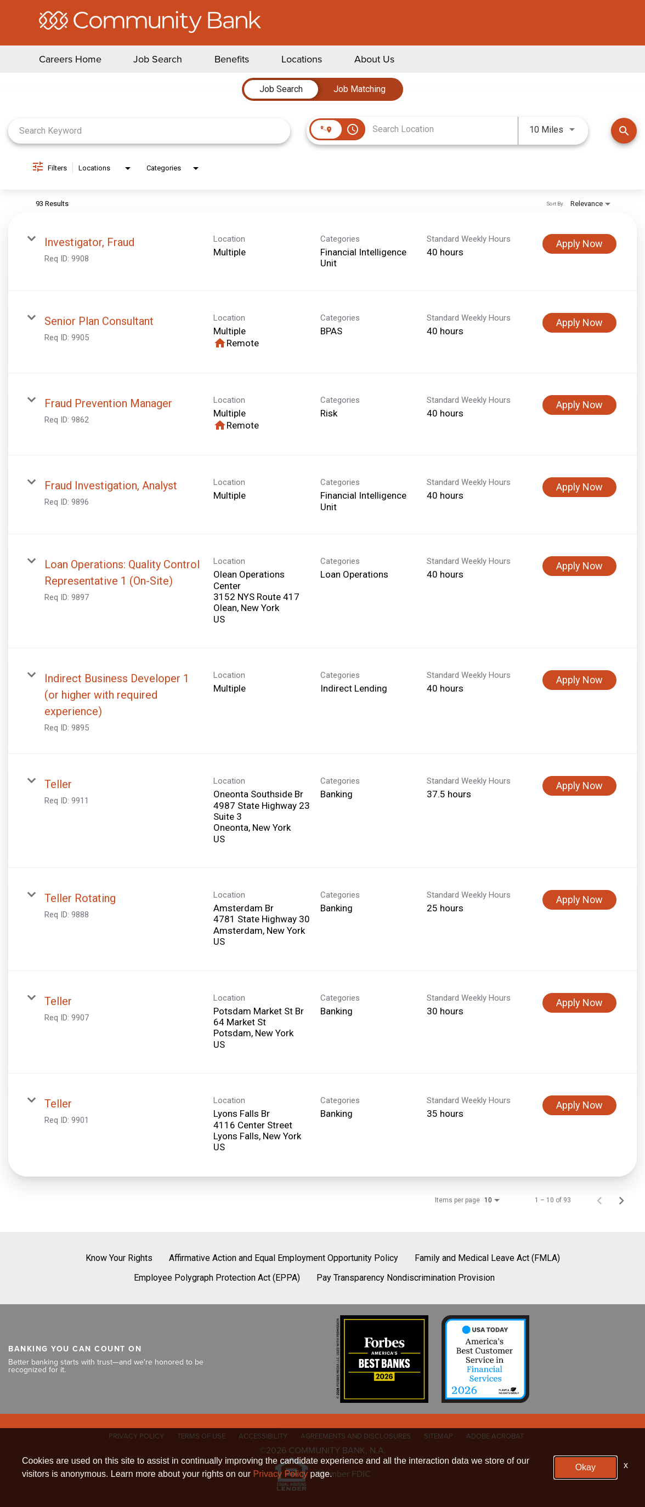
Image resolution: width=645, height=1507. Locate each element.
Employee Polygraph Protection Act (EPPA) (217, 1277)
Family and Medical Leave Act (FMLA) (487, 1258)
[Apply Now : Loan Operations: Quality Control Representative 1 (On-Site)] (579, 566)
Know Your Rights (119, 1258)
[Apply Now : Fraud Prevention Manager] (579, 405)
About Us (374, 59)
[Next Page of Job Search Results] (621, 1200)
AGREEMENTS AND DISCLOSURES (356, 1436)
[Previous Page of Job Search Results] (599, 1200)
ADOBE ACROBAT (495, 1436)
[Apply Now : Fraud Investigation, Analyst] (579, 487)
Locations (301, 59)
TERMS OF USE (201, 1436)
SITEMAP (438, 1436)
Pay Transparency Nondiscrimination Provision (405, 1277)
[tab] (281, 89)
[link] (322, 251)
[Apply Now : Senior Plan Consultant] (579, 323)
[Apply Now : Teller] (579, 786)
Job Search (157, 59)
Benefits (231, 59)
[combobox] (149, 131)
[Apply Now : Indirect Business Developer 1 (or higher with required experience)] (579, 680)
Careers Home (70, 59)
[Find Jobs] (624, 131)
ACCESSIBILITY (263, 1436)
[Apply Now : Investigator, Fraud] (579, 244)
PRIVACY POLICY (136, 1436)
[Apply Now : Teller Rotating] (579, 900)
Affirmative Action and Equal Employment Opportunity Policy (283, 1258)
